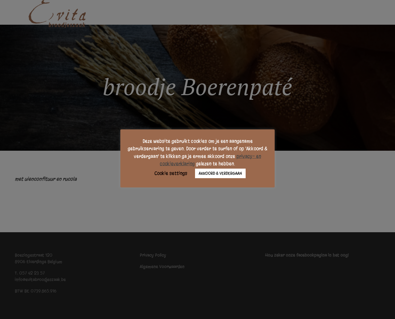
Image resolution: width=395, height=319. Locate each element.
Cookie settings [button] (170, 173)
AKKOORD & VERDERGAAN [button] (220, 173)
